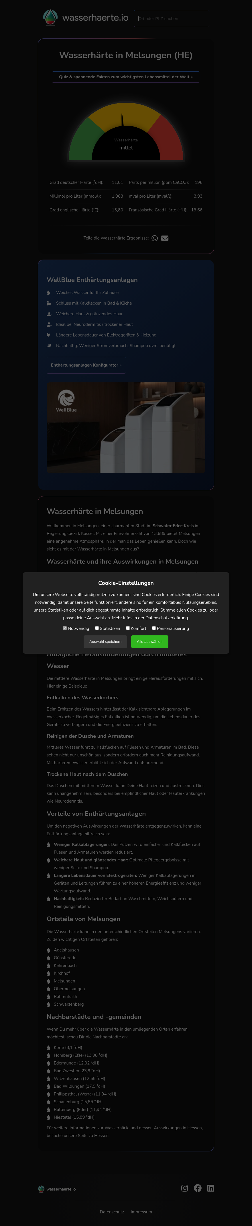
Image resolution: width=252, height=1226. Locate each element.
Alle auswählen (150, 641)
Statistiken (107, 628)
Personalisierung (170, 628)
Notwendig (76, 628)
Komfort (136, 628)
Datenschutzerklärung (166, 618)
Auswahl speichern (105, 641)
